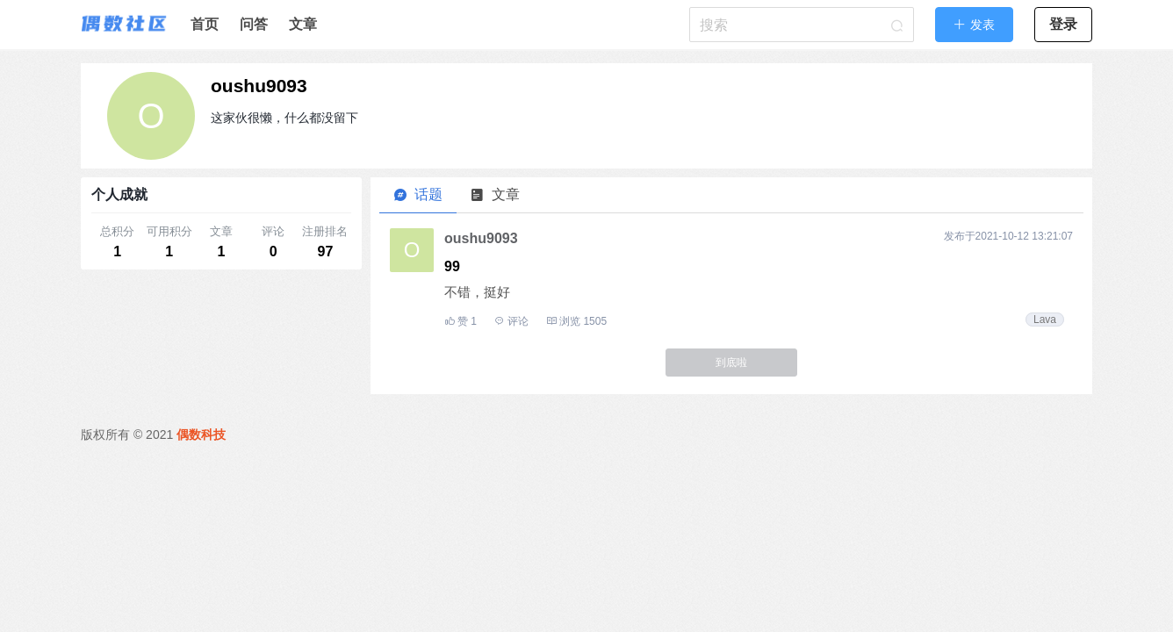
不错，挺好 (477, 291)
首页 (205, 24)
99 (452, 266)
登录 (1063, 24)
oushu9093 (259, 85)
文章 (303, 24)
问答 (254, 24)
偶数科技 (201, 434)
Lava (1044, 319)
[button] (974, 25)
